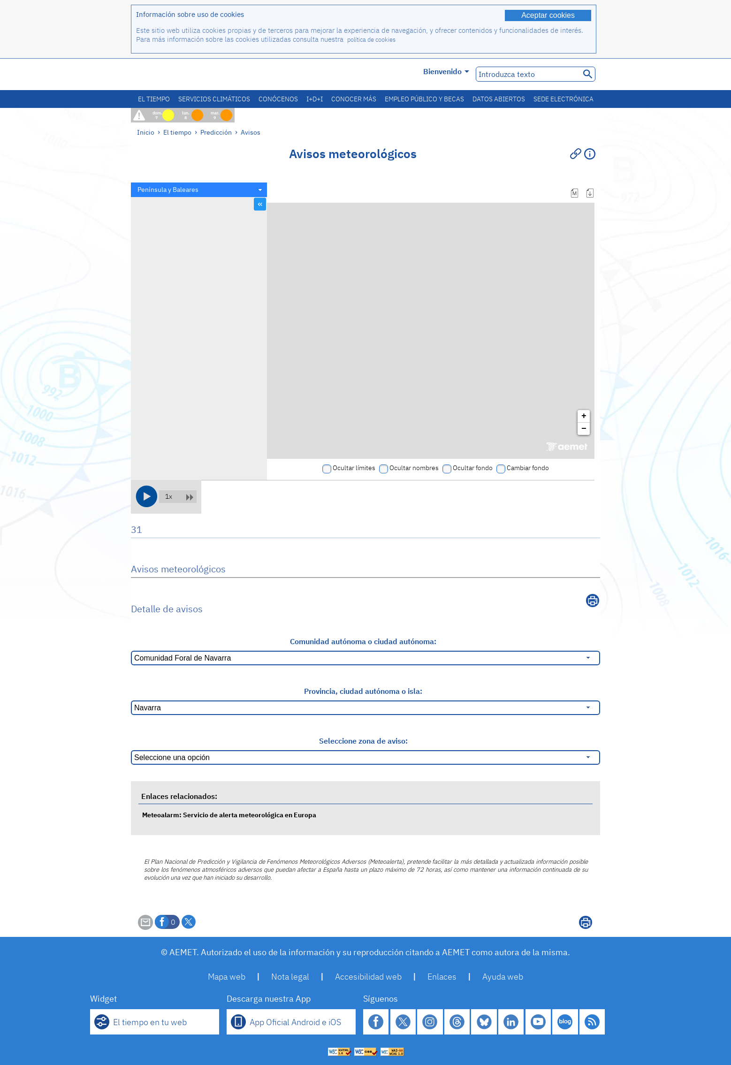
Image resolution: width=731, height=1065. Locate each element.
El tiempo (154, 99)
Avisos (250, 132)
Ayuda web (502, 976)
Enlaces (442, 976)
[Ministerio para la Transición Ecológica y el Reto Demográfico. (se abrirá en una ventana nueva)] (184, 74)
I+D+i (314, 99)
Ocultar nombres (414, 468)
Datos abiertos (498, 99)
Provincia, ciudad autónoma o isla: (363, 691)
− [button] (583, 428)
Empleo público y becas (424, 99)
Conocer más (353, 99)
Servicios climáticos (214, 99)
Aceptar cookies (548, 15)
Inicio (145, 132)
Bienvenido (446, 71)
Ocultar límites (354, 468)
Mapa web (226, 976)
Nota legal (290, 976)
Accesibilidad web (368, 976)
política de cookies (371, 40)
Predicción (216, 132)
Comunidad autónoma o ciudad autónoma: (363, 641)
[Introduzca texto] (527, 74)
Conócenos (278, 99)
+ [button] (583, 416)
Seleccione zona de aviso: (363, 741)
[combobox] (199, 190)
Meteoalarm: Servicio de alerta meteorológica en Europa (229, 814)
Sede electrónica (563, 99)
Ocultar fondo (473, 468)
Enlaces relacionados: (179, 796)
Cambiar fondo (528, 468)
